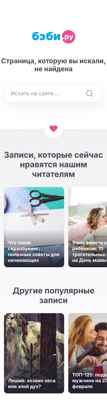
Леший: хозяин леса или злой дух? (31, 383)
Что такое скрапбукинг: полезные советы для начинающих (33, 251)
